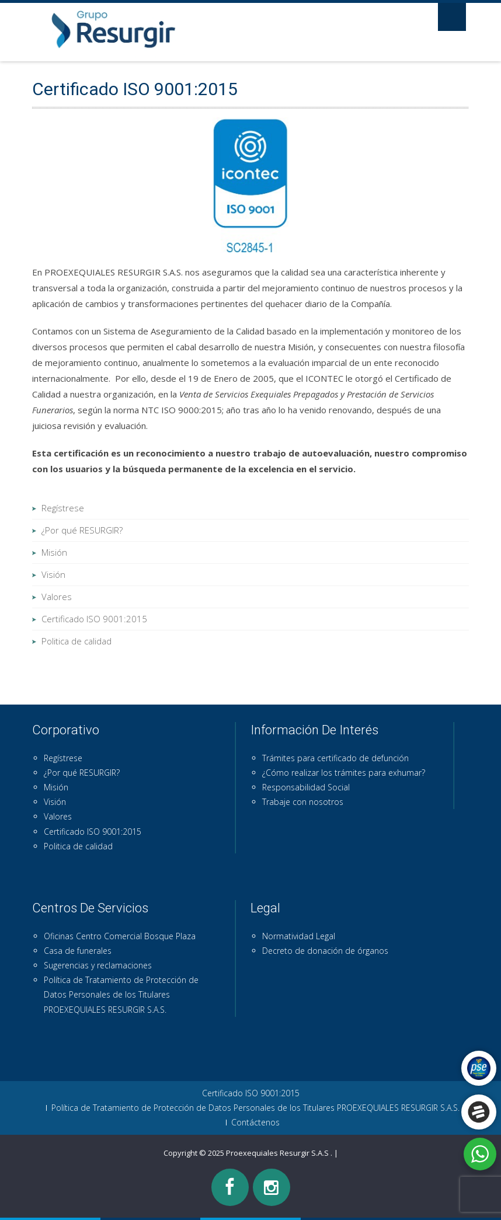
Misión (54, 552)
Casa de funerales (78, 950)
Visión (53, 574)
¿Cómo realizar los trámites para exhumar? (343, 772)
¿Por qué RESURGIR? (82, 530)
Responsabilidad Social (306, 787)
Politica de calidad (76, 641)
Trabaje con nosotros (302, 801)
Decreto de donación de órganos (325, 950)
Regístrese (62, 508)
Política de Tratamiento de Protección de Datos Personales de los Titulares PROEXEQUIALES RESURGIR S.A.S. (121, 994)
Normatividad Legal (298, 936)
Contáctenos (255, 1122)
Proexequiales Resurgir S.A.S (278, 1153)
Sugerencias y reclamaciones (98, 965)
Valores (56, 596)
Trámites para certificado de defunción (335, 758)
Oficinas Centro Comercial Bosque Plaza (120, 936)
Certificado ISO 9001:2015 (94, 619)
